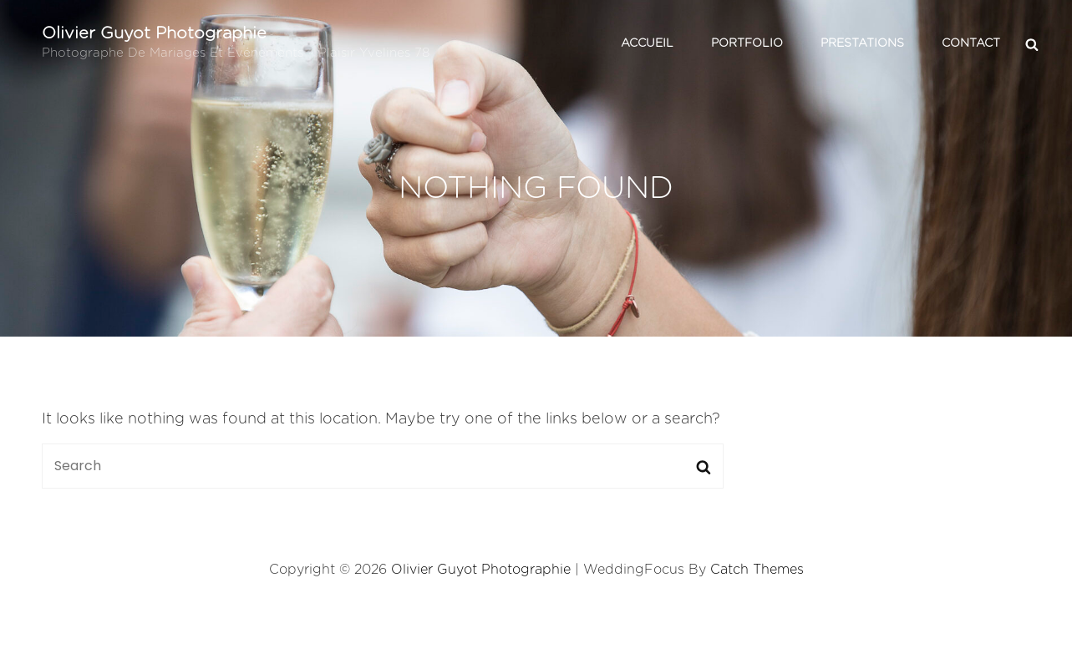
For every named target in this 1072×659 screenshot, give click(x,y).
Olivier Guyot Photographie (154, 33)
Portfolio (747, 43)
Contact (971, 43)
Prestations (862, 43)
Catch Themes (757, 569)
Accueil (647, 43)
